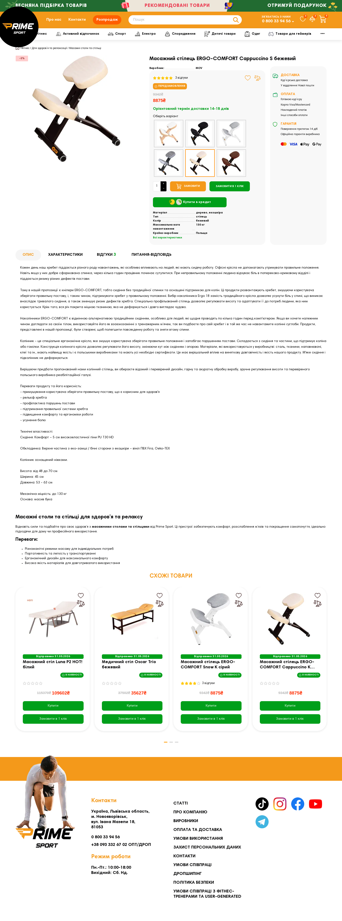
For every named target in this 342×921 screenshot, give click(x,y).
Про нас (53, 22)
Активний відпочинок (95, 38)
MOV (199, 73)
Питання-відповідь (151, 259)
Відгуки (107, 260)
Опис (28, 259)
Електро (165, 38)
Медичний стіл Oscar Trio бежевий (129, 669)
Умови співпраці (192, 865)
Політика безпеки (193, 883)
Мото (302, 38)
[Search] (185, 22)
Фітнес (53, 38)
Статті (180, 803)
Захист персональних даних (207, 847)
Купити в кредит (190, 207)
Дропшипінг (187, 874)
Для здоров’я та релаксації (49, 53)
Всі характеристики (167, 242)
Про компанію (190, 812)
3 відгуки (170, 82)
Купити (53, 710)
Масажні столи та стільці (85, 53)
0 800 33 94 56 (276, 24)
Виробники (185, 821)
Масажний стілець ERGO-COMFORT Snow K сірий (208, 669)
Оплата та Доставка (197, 830)
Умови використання (198, 839)
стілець (201, 221)
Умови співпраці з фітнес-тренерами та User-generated (207, 894)
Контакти (77, 22)
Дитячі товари (242, 38)
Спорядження (201, 38)
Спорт (136, 38)
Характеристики (65, 259)
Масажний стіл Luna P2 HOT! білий (52, 669)
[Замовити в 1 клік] (229, 191)
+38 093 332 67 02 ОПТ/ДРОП (121, 845)
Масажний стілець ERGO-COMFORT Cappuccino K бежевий (287, 670)
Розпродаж (107, 22)
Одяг (276, 38)
